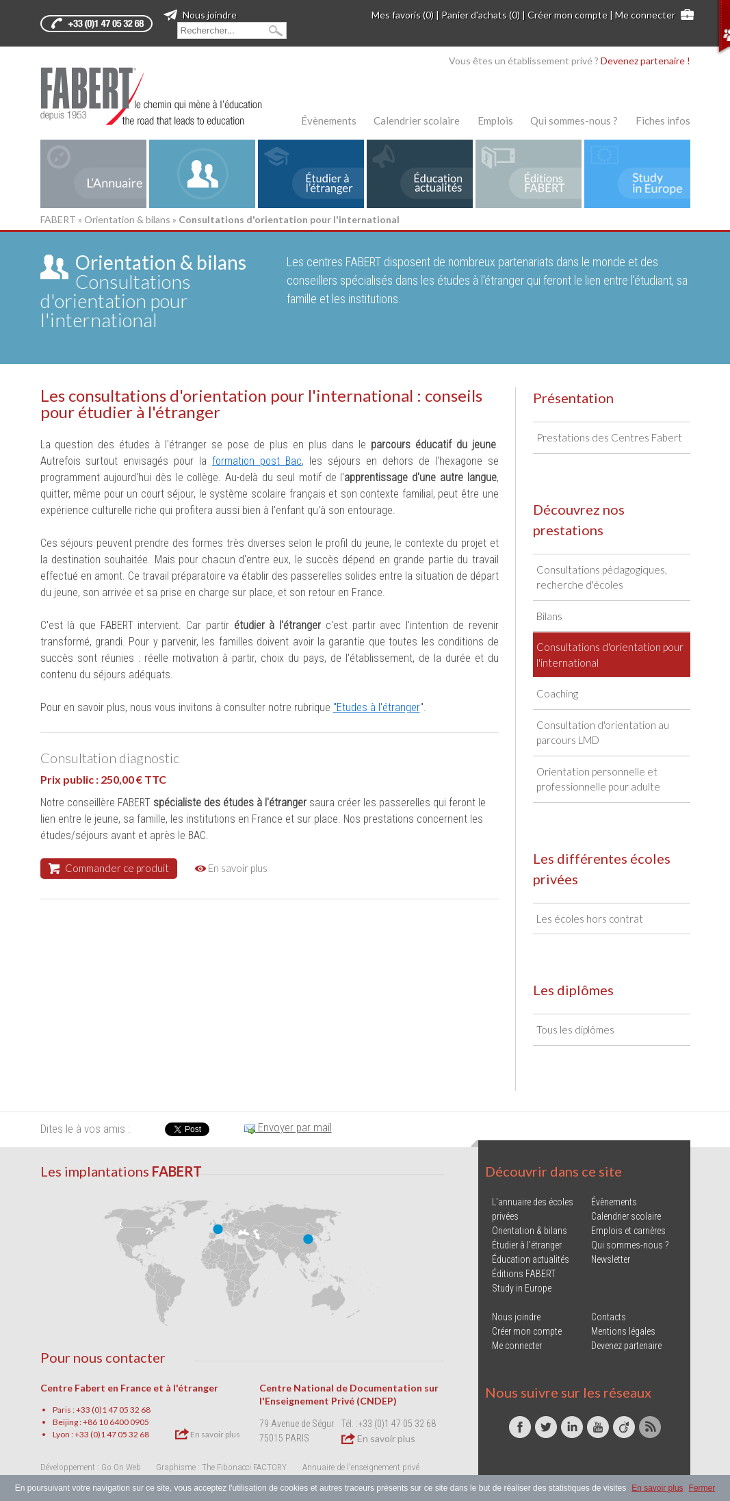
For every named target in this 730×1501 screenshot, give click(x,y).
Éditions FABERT (524, 1273)
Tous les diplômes (575, 1029)
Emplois (495, 120)
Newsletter (610, 1259)
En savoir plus (231, 868)
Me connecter (645, 15)
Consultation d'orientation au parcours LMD (602, 733)
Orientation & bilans (127, 219)
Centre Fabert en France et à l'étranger (129, 1388)
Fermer (702, 1488)
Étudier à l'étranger (527, 1245)
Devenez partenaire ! (645, 60)
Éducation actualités (530, 1259)
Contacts (608, 1316)
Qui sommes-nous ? (574, 120)
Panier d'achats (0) (480, 15)
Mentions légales (623, 1331)
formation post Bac (257, 460)
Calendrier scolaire (417, 120)
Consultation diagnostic (109, 757)
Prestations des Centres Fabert (609, 437)
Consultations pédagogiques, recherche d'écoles (601, 577)
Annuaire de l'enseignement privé (360, 1467)
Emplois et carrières (628, 1230)
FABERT (58, 219)
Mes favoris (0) (402, 15)
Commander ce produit (109, 868)
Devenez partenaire (626, 1345)
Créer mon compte (567, 15)
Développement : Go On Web (90, 1467)
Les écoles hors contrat (589, 918)
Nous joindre (200, 15)
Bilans (549, 616)
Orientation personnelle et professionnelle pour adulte (598, 779)
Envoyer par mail (288, 1127)
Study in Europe (521, 1288)
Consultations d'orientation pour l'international (143, 291)
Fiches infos (663, 120)
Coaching (557, 693)
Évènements (328, 120)
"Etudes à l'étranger (376, 707)
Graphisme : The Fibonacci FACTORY (221, 1467)
